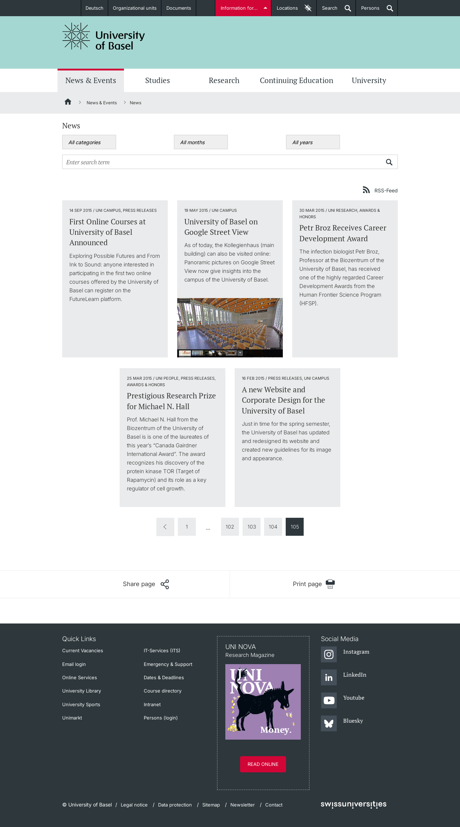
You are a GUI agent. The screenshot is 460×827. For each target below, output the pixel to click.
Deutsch (95, 8)
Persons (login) (161, 718)
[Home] (68, 103)
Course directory (162, 691)
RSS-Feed (386, 190)
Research (224, 80)
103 (252, 527)
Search (327, 10)
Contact (273, 805)
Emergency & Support (168, 664)
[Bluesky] (342, 724)
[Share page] (146, 584)
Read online (263, 764)
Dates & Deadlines (164, 677)
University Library (81, 691)
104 (273, 527)
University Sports (81, 704)
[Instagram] (345, 654)
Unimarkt (72, 718)
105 (295, 527)
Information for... (239, 8)
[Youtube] (342, 701)
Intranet (152, 704)
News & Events (90, 80)
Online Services (79, 677)
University (369, 80)
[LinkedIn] (344, 678)
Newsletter (242, 805)
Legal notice (134, 805)
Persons (368, 10)
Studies (157, 80)
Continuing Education (296, 80)
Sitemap (211, 805)
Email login (74, 664)
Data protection (175, 805)
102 (230, 527)
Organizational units (135, 8)
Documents (179, 8)
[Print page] (314, 584)
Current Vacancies (82, 650)
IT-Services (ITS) (162, 650)
